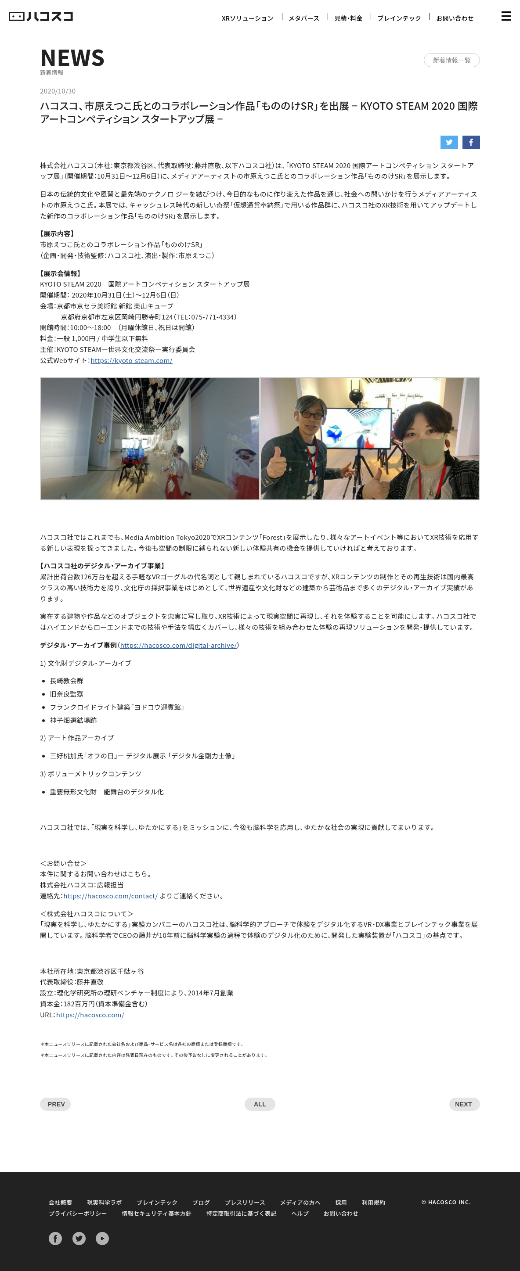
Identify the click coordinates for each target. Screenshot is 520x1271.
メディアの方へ (300, 1202)
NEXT (463, 1104)
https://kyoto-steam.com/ (131, 360)
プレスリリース (245, 1202)
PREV (56, 1104)
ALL (260, 1104)
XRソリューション (248, 18)
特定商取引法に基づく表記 (241, 1213)
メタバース (304, 18)
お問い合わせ (455, 18)
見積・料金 (348, 18)
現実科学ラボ (104, 1202)
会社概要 (60, 1202)
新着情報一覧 (452, 60)
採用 (341, 1202)
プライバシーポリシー (78, 1213)
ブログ (201, 1202)
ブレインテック (399, 18)
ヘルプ (300, 1213)
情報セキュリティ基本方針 (156, 1213)
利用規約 (373, 1202)
